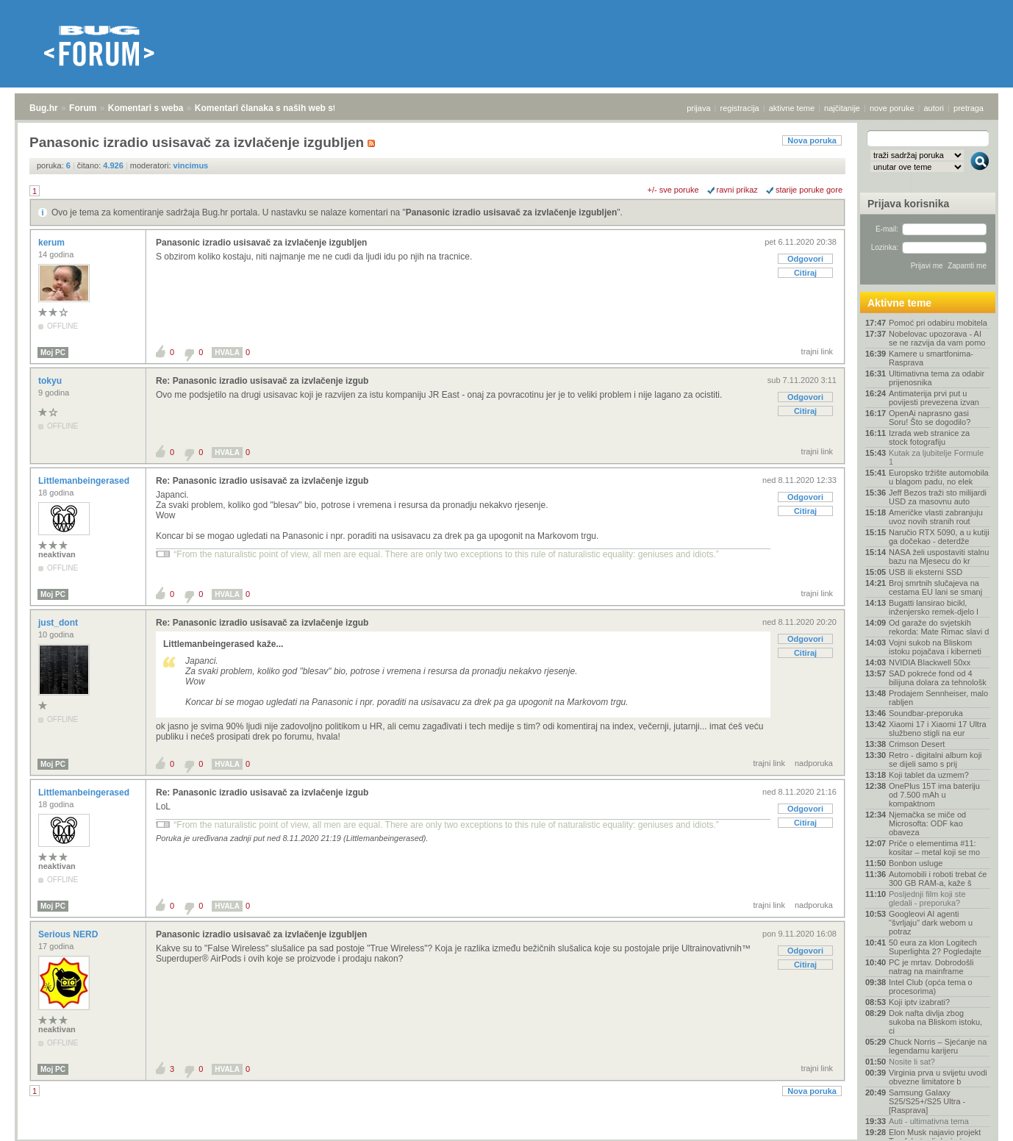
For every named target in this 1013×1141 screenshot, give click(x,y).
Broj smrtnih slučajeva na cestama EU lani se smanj (935, 587)
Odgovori (805, 258)
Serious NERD (69, 934)
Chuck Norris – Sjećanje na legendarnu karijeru (938, 1046)
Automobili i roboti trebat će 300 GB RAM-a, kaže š (938, 878)
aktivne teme (792, 108)
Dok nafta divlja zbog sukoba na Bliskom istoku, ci (935, 1022)
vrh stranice (973, 1119)
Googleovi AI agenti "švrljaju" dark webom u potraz (931, 922)
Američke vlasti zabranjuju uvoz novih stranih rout (936, 517)
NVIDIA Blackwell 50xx (929, 662)
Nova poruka (812, 140)
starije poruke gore (809, 189)
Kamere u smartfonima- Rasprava (931, 358)
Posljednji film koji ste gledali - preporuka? (927, 898)
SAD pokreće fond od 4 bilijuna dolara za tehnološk (938, 678)
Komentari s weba (146, 108)
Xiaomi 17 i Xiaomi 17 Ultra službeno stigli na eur (938, 728)
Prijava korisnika (908, 204)
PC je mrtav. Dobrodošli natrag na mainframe (931, 967)
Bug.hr (43, 108)
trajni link (817, 351)
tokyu (51, 381)
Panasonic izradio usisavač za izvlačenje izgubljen (511, 212)
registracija (739, 108)
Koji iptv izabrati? (919, 1002)
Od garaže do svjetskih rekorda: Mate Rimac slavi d (939, 627)
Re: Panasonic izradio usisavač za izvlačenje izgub (262, 381)
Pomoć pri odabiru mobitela (938, 322)
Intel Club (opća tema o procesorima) (931, 986)
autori (934, 108)
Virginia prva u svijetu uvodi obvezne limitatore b (938, 1077)
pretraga (968, 108)
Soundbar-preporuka (926, 713)
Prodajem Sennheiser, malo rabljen (938, 698)
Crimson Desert (917, 744)
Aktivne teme (899, 303)
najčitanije (842, 108)
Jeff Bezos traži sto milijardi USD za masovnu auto (938, 497)
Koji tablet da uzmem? (929, 774)
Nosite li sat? (912, 1061)
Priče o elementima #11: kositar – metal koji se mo (934, 847)
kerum (52, 242)
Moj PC (52, 352)
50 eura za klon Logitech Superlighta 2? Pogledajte (935, 947)
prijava (698, 108)
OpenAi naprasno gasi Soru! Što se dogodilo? (929, 417)
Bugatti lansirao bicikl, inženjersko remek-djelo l (933, 607)
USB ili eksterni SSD (925, 572)
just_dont (59, 623)
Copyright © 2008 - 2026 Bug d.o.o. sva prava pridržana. (506, 1136)
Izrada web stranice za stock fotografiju (929, 437)
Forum (82, 108)
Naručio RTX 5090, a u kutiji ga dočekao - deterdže (939, 537)
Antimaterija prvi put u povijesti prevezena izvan (934, 398)
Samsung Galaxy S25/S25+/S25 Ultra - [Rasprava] (927, 1101)
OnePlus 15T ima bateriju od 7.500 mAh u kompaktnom (934, 794)
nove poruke (892, 108)
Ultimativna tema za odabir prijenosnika (936, 378)
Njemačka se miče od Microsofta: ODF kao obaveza (927, 823)
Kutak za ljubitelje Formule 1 (936, 457)
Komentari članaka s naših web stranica (278, 108)
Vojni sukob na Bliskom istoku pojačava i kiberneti (935, 647)
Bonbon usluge (915, 863)
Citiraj (805, 272)
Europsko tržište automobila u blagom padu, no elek (939, 477)
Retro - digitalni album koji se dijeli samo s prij (935, 759)
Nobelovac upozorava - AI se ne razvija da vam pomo (937, 338)
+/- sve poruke (673, 189)
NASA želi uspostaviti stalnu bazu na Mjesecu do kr (939, 556)
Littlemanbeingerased (85, 481)
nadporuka (814, 763)
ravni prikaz (737, 189)
